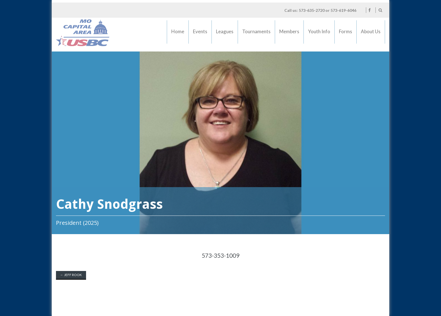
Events (200, 33)
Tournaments (256, 33)
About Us (370, 33)
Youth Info (319, 33)
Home (178, 33)
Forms (345, 33)
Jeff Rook (71, 275)
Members (289, 33)
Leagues (224, 33)
